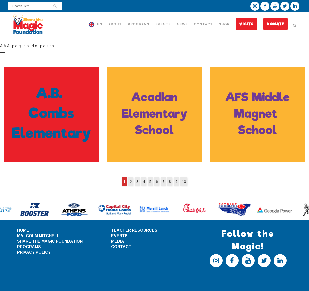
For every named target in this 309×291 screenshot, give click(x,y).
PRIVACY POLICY (34, 252)
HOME (23, 230)
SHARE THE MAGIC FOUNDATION (50, 241)
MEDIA (117, 241)
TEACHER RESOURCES (134, 230)
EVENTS (119, 236)
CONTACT (121, 247)
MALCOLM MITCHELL (38, 236)
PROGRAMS (29, 247)
